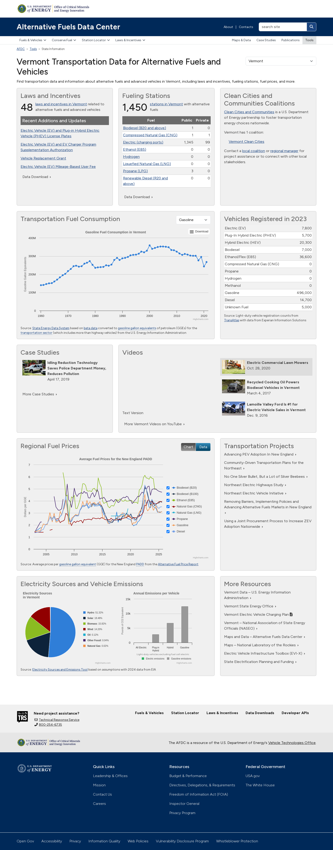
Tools (309, 40)
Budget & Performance (188, 776)
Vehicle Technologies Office (292, 743)
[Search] (311, 26)
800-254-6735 (48, 725)
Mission (99, 785)
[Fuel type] (193, 220)
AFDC (21, 49)
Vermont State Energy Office (250, 606)
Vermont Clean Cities (246, 141)
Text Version (132, 413)
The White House (260, 785)
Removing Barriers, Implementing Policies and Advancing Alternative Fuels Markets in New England (267, 506)
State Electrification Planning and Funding (260, 661)
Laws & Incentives (130, 40)
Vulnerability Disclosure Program (182, 841)
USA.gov (253, 776)
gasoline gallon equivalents (137, 328)
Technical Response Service (56, 720)
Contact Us (102, 794)
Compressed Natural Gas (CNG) (150, 135)
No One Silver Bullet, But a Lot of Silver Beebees (266, 476)
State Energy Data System (50, 328)
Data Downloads (260, 713)
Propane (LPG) (135, 171)
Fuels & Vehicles (32, 40)
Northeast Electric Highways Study (255, 485)
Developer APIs (295, 713)
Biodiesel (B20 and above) (144, 128)
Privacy (75, 841)
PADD (140, 564)
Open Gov (25, 841)
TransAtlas (231, 320)
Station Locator (96, 40)
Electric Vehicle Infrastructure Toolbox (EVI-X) (264, 653)
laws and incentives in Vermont (61, 104)
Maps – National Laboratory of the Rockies (261, 645)
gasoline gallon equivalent (77, 564)
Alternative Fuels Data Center (68, 26)
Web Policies (138, 841)
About (228, 27)
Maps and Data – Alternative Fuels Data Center (264, 636)
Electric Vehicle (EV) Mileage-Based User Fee (58, 166)
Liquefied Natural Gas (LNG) (147, 164)
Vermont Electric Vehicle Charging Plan (258, 614)
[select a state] (281, 61)
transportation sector (36, 332)
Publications (290, 40)
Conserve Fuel (64, 40)
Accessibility (51, 841)
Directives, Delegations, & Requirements (202, 785)
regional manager (284, 151)
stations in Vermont (166, 104)
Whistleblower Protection (237, 841)
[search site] (283, 26)
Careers (99, 803)
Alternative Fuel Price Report (178, 564)
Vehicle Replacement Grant (43, 158)
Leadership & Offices (110, 776)
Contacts (246, 27)
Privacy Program (182, 813)
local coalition (253, 151)
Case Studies (266, 40)
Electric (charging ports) (143, 142)
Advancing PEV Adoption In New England (260, 454)
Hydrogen (131, 156)
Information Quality (104, 841)
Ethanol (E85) (134, 149)
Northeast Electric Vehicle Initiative (255, 493)
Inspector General (184, 803)
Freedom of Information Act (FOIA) (198, 794)
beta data (90, 328)
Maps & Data (241, 40)
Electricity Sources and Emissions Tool (60, 669)
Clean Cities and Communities (249, 112)
